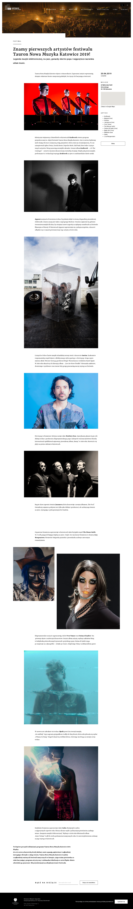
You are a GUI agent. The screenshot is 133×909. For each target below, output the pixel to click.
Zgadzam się (121, 901)
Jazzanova (115, 122)
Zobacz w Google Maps (116, 106)
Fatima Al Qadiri (117, 128)
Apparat (114, 118)
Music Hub (73, 9)
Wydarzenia (51, 9)
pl (122, 5)
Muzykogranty (87, 9)
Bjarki (114, 130)
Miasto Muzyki (103, 9)
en (127, 5)
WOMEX (62, 9)
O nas (115, 9)
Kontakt (124, 9)
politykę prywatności (107, 901)
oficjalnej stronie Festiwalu (56, 871)
